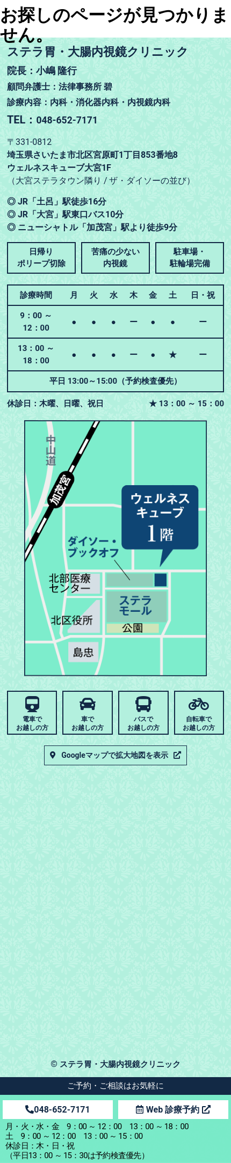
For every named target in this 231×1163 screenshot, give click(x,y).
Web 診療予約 (173, 1110)
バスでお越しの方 (143, 723)
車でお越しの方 (87, 723)
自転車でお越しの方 (199, 723)
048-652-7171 (57, 1110)
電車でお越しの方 (32, 723)
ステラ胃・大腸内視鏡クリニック (119, 1065)
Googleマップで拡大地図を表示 (114, 756)
